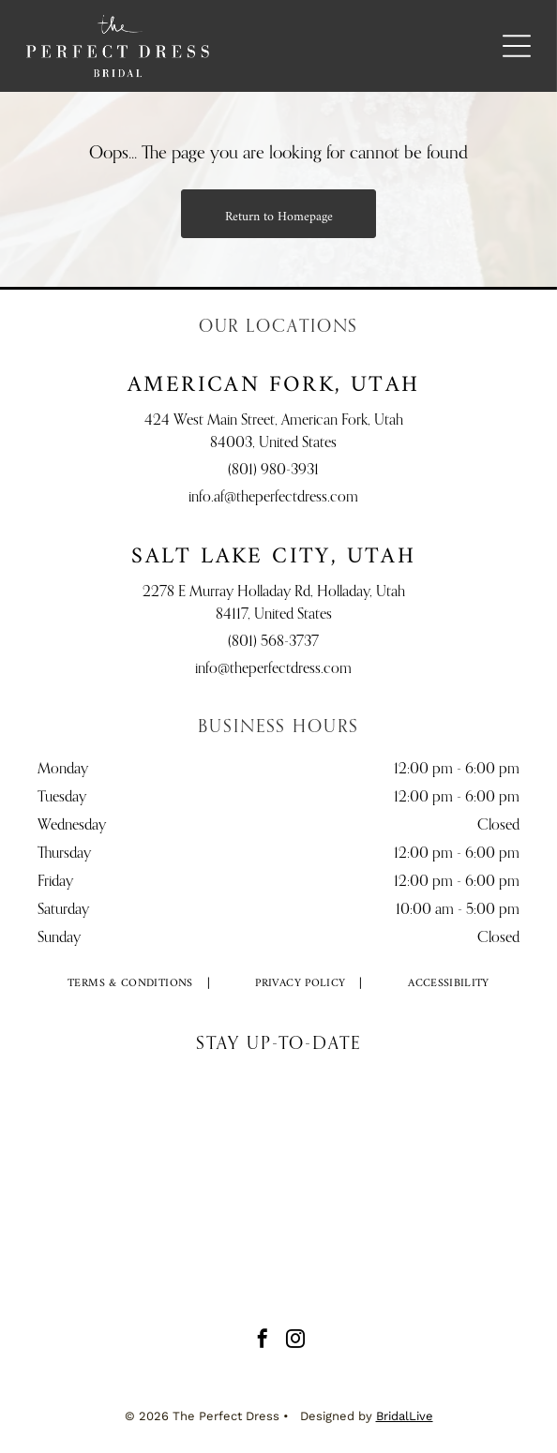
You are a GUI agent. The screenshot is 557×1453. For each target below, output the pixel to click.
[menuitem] (130, 984)
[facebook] (262, 1341)
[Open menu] (517, 46)
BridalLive (404, 1416)
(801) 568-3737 (273, 642)
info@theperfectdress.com (273, 669)
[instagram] (295, 1341)
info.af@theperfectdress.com (273, 497)
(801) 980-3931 (273, 470)
